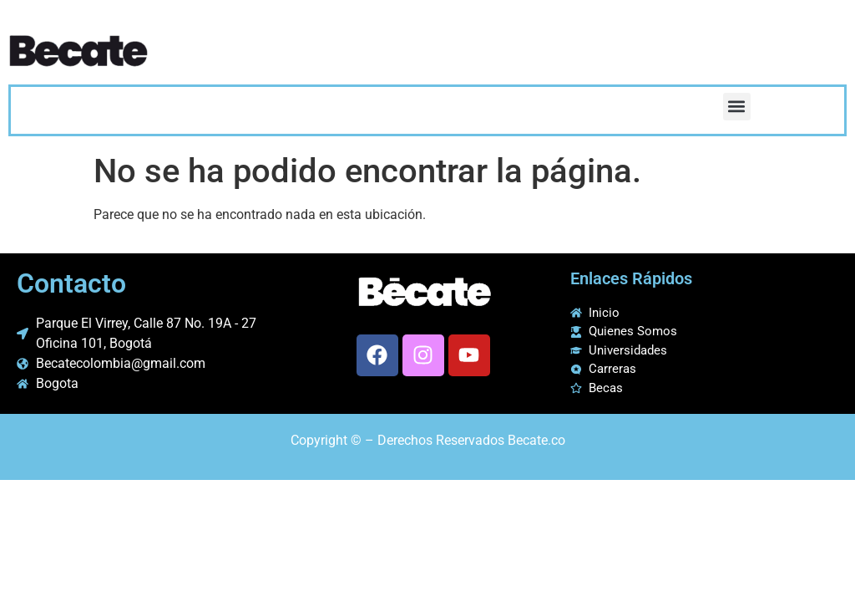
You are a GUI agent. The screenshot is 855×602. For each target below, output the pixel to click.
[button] (737, 106)
